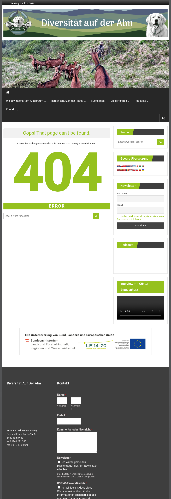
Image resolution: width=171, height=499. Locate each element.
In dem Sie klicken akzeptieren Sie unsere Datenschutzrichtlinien (140, 218)
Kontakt (10, 109)
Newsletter (63, 457)
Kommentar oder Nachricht (74, 429)
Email (120, 205)
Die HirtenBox (118, 100)
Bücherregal (98, 100)
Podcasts (140, 100)
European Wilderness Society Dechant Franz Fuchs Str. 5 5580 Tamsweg (22, 434)
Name (61, 394)
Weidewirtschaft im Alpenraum (24, 100)
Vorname (122, 193)
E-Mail (62, 415)
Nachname (75, 407)
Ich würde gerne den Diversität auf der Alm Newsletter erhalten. (77, 465)
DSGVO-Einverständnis (72, 483)
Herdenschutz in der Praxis (67, 100)
